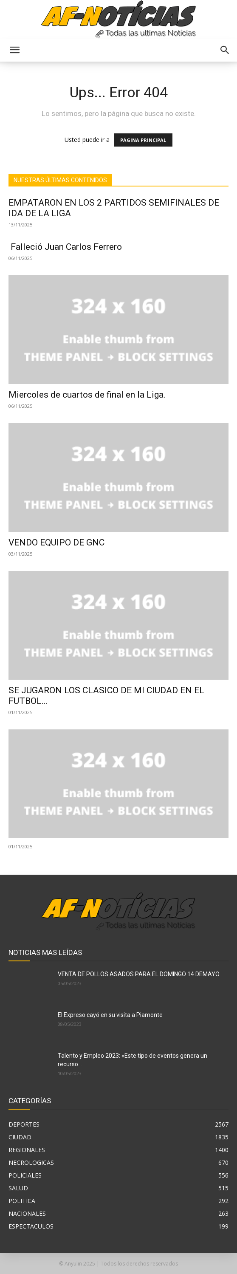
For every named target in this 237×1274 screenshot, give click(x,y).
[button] (14, 50)
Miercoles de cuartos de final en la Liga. (87, 395)
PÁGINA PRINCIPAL (143, 140)
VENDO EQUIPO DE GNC (56, 542)
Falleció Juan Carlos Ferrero (65, 247)
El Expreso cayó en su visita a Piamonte (110, 1014)
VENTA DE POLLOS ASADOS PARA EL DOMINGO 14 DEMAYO (139, 974)
